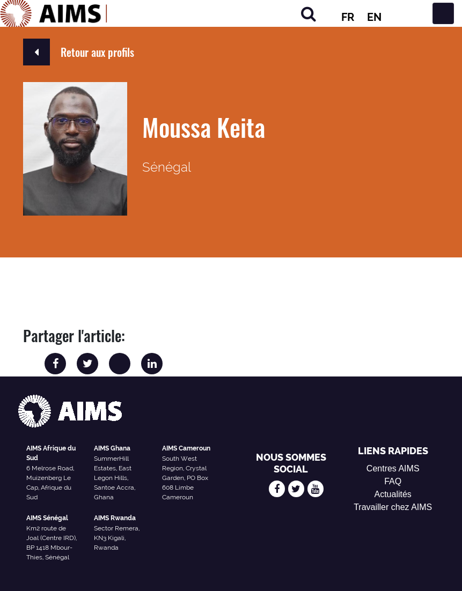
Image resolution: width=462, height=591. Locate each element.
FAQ (392, 481)
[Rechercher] (308, 14)
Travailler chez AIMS (393, 507)
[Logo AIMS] (53, 13)
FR (347, 17)
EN (374, 17)
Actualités (393, 494)
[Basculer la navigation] (443, 13)
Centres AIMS (393, 468)
